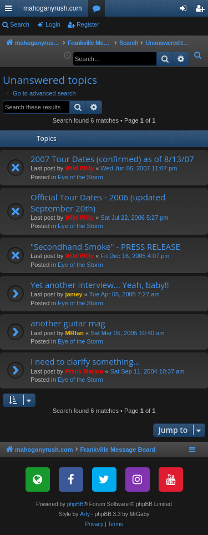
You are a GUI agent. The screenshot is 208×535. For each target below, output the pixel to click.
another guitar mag (68, 323)
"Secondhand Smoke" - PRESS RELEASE (105, 246)
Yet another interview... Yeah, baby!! (100, 284)
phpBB (75, 504)
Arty (85, 514)
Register (88, 24)
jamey (73, 294)
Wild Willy (79, 168)
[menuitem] (198, 55)
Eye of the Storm (80, 177)
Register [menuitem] (202, 10)
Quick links (10, 10)
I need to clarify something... (85, 361)
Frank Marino (84, 371)
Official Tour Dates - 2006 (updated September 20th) (98, 202)
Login (52, 24)
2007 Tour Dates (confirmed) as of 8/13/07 (112, 158)
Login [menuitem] (185, 10)
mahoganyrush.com (52, 8)
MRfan (74, 333)
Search (19, 24)
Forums (99, 10)
